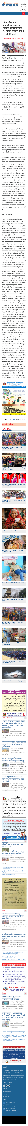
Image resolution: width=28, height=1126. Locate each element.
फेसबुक (10, 419)
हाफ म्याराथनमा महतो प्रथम (9, 873)
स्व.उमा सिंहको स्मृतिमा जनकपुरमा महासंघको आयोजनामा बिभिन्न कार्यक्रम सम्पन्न (13, 551)
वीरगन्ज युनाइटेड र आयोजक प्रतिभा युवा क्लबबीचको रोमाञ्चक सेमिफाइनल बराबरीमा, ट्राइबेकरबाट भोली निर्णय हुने (14, 1035)
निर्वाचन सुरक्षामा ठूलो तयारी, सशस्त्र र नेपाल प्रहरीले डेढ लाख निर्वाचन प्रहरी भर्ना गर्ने (13, 662)
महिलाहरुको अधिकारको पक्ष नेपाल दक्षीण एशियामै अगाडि (14, 870)
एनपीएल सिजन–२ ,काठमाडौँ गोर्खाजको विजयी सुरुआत (11, 997)
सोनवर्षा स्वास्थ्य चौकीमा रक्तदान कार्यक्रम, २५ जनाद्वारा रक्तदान (13, 583)
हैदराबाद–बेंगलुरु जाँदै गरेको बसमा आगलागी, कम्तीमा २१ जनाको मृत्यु (13, 758)
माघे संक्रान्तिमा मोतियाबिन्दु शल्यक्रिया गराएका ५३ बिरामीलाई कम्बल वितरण (12, 448)
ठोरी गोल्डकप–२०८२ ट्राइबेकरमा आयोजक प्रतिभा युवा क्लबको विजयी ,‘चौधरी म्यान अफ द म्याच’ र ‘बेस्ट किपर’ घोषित (13, 1015)
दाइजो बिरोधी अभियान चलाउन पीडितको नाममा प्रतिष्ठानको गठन (13, 867)
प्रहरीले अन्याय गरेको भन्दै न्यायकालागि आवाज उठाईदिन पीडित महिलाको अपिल (14, 852)
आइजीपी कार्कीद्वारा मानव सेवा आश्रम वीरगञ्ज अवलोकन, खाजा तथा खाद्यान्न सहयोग (13, 468)
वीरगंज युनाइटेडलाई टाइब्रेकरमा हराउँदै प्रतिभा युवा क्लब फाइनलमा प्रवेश (14, 1031)
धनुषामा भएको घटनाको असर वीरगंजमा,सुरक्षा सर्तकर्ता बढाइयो (13, 600)
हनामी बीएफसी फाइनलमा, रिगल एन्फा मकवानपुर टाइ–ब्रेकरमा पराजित (14, 1039)
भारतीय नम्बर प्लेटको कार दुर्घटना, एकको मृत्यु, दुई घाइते (13, 681)
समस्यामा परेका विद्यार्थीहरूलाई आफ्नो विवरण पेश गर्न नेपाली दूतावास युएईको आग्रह (14, 743)
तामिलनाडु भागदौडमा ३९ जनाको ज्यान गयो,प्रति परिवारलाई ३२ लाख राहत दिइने (13, 778)
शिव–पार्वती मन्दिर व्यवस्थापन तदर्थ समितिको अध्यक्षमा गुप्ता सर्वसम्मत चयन (13, 643)
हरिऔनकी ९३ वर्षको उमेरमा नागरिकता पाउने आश (12, 531)
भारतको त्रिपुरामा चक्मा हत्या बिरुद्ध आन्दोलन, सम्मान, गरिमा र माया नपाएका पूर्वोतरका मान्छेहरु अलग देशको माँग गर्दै (13, 723)
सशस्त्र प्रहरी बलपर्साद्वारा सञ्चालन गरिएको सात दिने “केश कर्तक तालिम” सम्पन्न (13, 501)
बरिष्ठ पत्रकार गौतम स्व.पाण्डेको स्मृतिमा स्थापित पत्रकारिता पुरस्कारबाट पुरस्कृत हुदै (13, 485)
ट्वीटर (14, 419)
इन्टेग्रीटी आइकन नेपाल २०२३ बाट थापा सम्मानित (12, 844)
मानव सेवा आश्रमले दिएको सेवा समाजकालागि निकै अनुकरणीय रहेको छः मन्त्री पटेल (12, 623)
